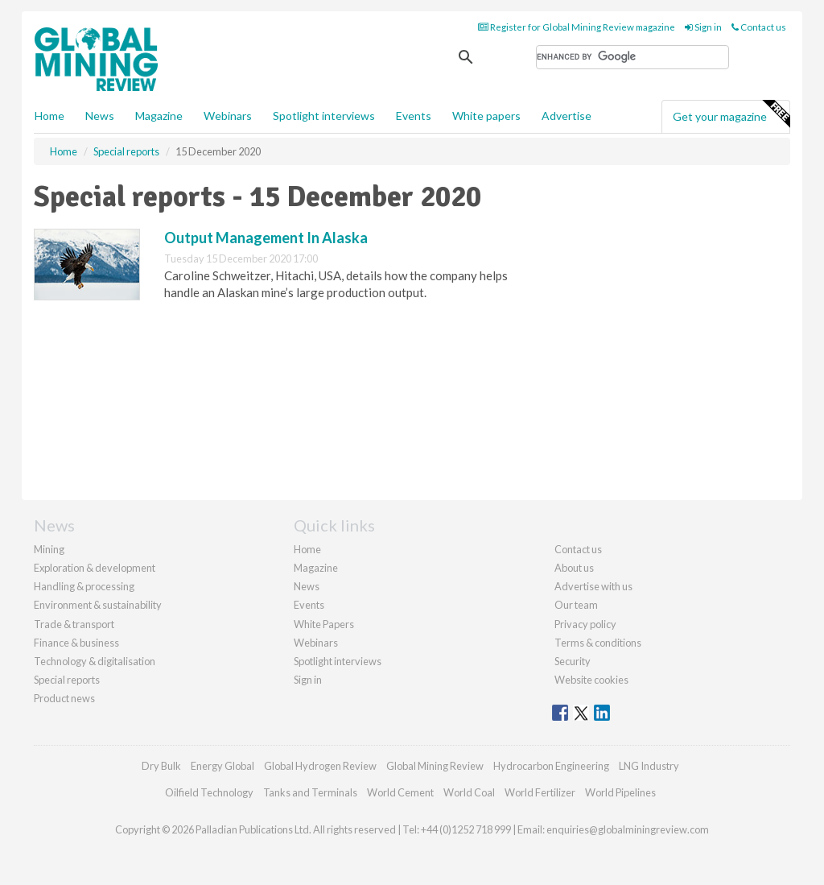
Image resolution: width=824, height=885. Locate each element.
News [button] (99, 115)
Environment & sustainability (98, 604)
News (306, 586)
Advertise (566, 115)
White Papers (324, 624)
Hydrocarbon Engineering (551, 765)
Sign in (703, 27)
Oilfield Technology (209, 792)
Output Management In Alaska (266, 237)
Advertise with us (593, 586)
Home (49, 115)
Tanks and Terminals (310, 792)
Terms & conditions (597, 642)
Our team (576, 604)
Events (413, 115)
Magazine (159, 115)
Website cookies (591, 679)
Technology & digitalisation (94, 661)
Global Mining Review (435, 765)
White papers (486, 115)
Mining (49, 549)
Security (572, 661)
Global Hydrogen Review (320, 765)
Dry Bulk (161, 765)
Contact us (758, 27)
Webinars (228, 115)
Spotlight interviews (324, 115)
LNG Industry (649, 765)
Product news (64, 698)
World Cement (400, 792)
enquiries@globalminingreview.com (627, 829)
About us (574, 567)
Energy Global (222, 765)
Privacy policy (585, 624)
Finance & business (76, 642)
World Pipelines (620, 792)
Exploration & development (94, 567)
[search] (632, 57)
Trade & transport (74, 624)
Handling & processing (84, 586)
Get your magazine (731, 114)
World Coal (469, 792)
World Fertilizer (540, 792)
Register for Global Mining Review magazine (576, 27)
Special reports (67, 679)
